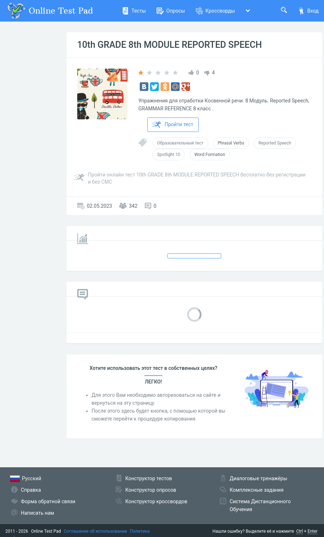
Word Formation (209, 154)
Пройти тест (172, 124)
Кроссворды (215, 10)
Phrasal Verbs (231, 143)
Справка (31, 490)
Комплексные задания (256, 490)
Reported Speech (274, 143)
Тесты (134, 10)
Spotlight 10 (168, 154)
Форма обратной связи (48, 501)
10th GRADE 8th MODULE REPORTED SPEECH (169, 45)
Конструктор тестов (148, 478)
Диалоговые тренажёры (258, 478)
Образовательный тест (180, 143)
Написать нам (37, 513)
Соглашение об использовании (95, 531)
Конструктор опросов (150, 490)
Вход (308, 10)
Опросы (171, 10)
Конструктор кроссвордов (156, 501)
